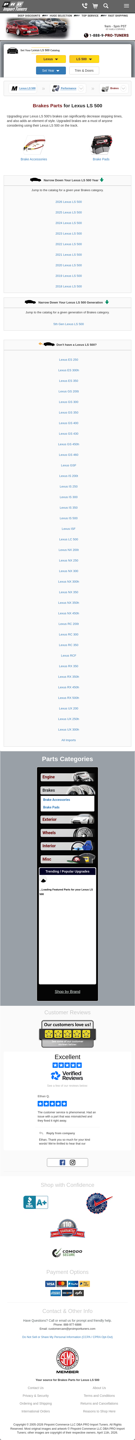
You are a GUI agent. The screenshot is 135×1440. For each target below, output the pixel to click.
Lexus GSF (68, 465)
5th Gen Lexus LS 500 (68, 324)
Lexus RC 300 (68, 634)
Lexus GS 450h (68, 444)
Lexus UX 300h (68, 729)
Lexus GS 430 (68, 433)
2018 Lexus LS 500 (69, 286)
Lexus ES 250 (68, 359)
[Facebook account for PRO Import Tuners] (62, 1162)
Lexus (51, 59)
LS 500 (84, 59)
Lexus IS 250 (69, 486)
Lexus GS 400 (68, 423)
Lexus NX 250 (68, 560)
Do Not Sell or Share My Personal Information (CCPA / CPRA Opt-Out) (67, 1337)
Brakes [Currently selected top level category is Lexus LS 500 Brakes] (48, 790)
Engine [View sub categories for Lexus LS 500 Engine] (48, 777)
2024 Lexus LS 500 (69, 223)
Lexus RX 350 (68, 666)
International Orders (36, 1411)
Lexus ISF (69, 528)
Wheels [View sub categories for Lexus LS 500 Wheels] (49, 833)
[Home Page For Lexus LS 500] (15, 5)
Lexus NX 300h (68, 581)
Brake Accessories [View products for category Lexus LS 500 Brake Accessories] (34, 159)
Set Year (51, 70)
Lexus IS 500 (69, 518)
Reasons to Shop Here (99, 1411)
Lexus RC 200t (69, 624)
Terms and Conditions (99, 1395)
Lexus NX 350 (68, 592)
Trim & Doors (84, 70)
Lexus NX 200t (69, 550)
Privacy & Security (36, 1395)
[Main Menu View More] (126, 6)
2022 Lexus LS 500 (69, 244)
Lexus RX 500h (68, 698)
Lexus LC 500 (68, 539)
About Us (99, 1388)
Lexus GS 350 (68, 412)
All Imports (69, 740)
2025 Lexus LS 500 (69, 212)
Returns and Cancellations (99, 1403)
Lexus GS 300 (68, 402)
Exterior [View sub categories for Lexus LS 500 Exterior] (49, 819)
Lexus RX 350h (68, 676)
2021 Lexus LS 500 (69, 254)
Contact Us (36, 1388)
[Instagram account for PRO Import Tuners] (72, 1162)
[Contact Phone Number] (84, 6)
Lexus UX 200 (68, 708)
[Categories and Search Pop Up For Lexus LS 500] (106, 6)
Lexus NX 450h (68, 613)
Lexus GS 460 (68, 454)
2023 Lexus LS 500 (69, 233)
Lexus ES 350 (68, 381)
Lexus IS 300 (69, 497)
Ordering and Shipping (36, 1403)
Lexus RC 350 (68, 645)
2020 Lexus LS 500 (69, 265)
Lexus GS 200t (69, 391)
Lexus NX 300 (68, 571)
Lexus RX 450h (68, 687)
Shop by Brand (67, 991)
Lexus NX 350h (68, 602)
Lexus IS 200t (68, 476)
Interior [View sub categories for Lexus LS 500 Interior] (49, 846)
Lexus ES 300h (68, 370)
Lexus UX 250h (68, 719)
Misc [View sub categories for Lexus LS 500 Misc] (46, 859)
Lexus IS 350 (69, 507)
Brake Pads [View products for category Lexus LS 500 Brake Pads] (101, 159)
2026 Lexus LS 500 (69, 202)
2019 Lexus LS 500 (69, 276)
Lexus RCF (68, 655)
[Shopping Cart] (95, 6)
